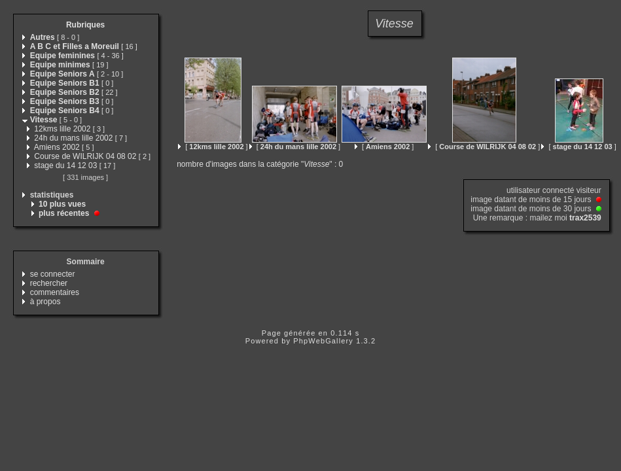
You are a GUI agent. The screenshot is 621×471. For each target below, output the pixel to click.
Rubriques (85, 24)
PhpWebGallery (323, 341)
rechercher (48, 283)
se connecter (52, 274)
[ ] (212, 146)
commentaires (54, 292)
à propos (45, 301)
